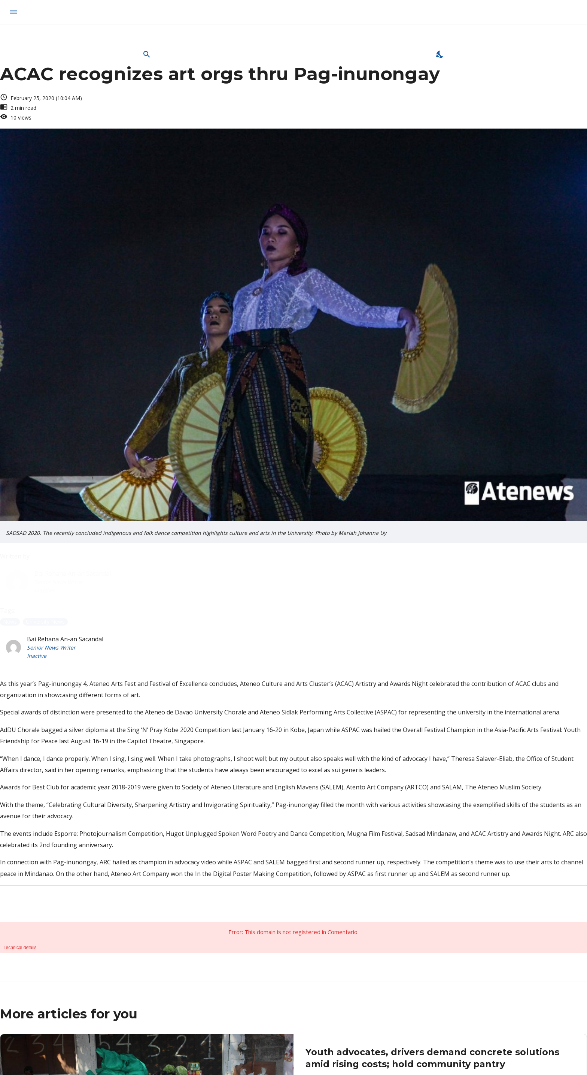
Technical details (20, 947)
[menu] (13, 12)
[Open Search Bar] (147, 54)
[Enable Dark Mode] (440, 54)
